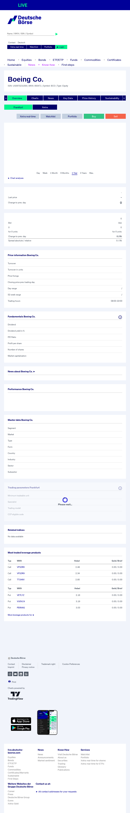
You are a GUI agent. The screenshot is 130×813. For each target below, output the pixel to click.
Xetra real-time (17, 47)
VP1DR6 (21, 567)
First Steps (13, 778)
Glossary (62, 766)
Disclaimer (26, 664)
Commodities (92, 60)
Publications (64, 769)
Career (11, 791)
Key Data (68, 98)
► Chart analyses (16, 178)
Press (10, 794)
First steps (68, 65)
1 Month (54, 173)
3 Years (83, 173)
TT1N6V (21, 579)
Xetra (45, 107)
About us (62, 757)
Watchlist (34, 47)
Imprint (11, 667)
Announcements (45, 757)
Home (11, 60)
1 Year (74, 173)
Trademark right (48, 664)
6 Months (64, 173)
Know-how (48, 65)
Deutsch (21, 42)
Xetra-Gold (13, 803)
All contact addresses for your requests (56, 791)
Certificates (114, 60)
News (31, 65)
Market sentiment (46, 760)
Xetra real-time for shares (93, 760)
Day (38, 173)
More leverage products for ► (21, 615)
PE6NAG (21, 607)
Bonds (42, 60)
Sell (115, 116)
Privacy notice (28, 667)
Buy (94, 116)
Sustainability (112, 98)
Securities (62, 760)
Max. (91, 173)
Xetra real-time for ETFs (92, 763)
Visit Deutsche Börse (68, 754)
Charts (34, 98)
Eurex (11, 800)
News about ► (21, 371)
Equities (27, 60)
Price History (89, 98)
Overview (17, 98)
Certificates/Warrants (18, 772)
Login (60, 47)
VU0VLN (21, 601)
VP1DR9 (21, 573)
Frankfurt (18, 107)
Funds (74, 60)
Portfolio (48, 47)
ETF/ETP (58, 60)
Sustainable (14, 65)
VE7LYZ (20, 595)
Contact (11, 42)
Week (45, 173)
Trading (61, 763)
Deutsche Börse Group (19, 797)
